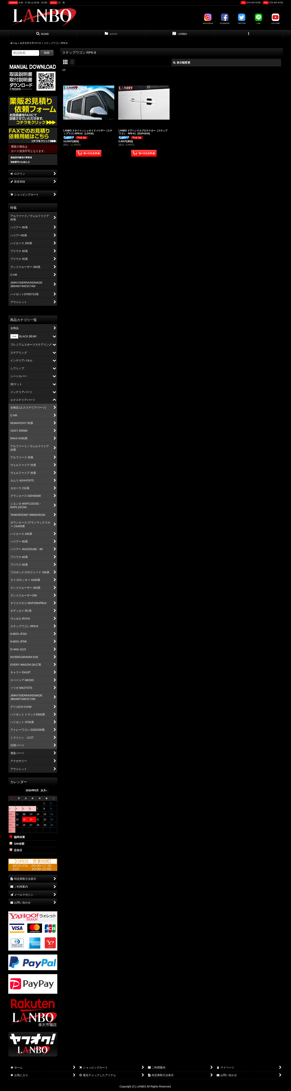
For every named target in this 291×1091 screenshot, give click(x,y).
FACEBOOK (225, 19)
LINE (258, 19)
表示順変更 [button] (181, 62)
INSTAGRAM (208, 19)
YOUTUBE (275, 19)
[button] (42, 34)
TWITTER (241, 19)
